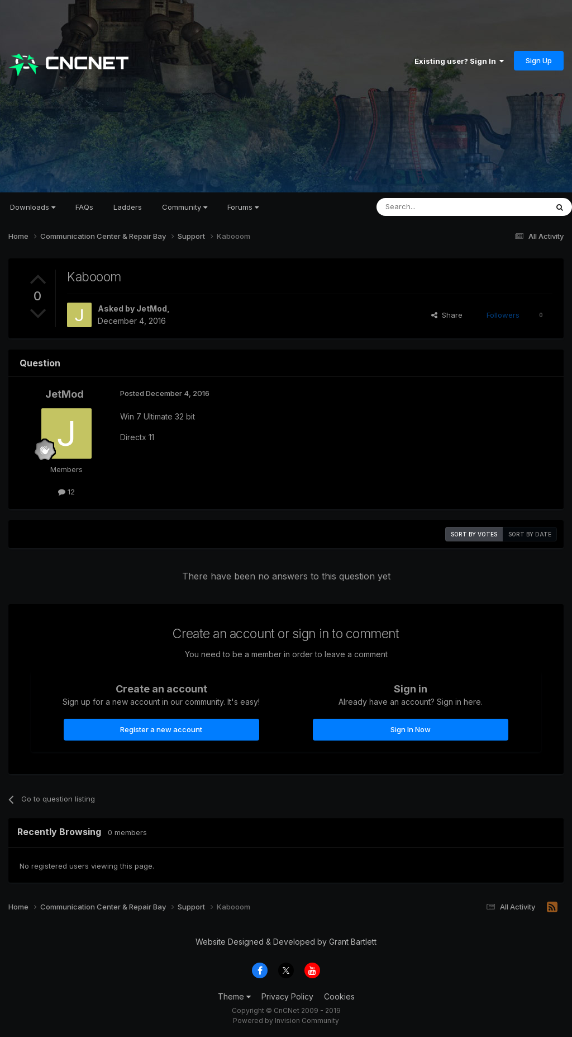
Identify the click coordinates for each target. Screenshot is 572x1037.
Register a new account (161, 729)
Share (447, 314)
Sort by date (529, 534)
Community (184, 206)
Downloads (32, 206)
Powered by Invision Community (286, 1020)
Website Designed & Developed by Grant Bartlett (286, 941)
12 (66, 491)
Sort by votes (474, 534)
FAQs (84, 206)
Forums (243, 206)
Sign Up (539, 60)
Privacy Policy (287, 996)
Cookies (339, 996)
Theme (234, 996)
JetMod (151, 308)
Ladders (127, 206)
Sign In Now (410, 729)
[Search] (433, 207)
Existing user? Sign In (459, 60)
